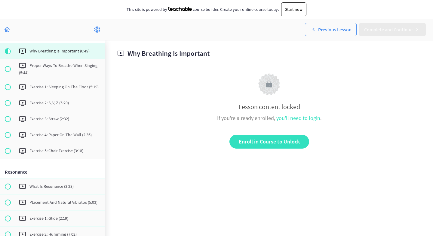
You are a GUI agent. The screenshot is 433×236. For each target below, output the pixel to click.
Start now (293, 9)
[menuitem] (97, 29)
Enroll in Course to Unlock (269, 141)
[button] (7, 29)
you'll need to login (298, 118)
